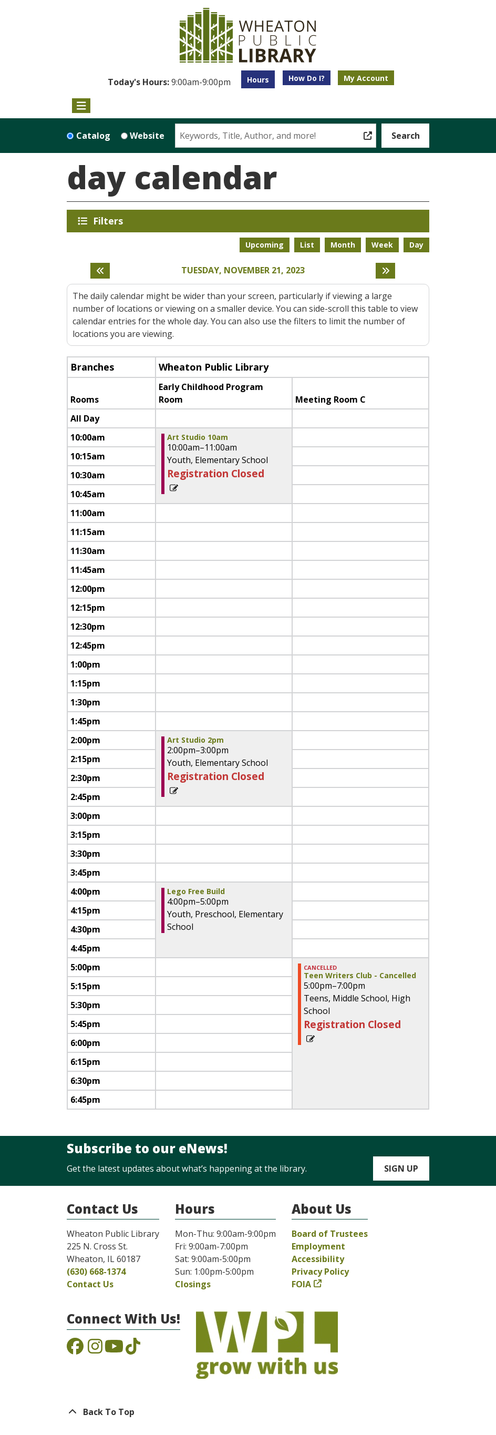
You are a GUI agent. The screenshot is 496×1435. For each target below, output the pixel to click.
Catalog (93, 135)
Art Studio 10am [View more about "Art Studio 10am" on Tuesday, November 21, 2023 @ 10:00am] (197, 437)
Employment (318, 1246)
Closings (193, 1284)
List (307, 245)
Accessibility (318, 1259)
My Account (366, 78)
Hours (258, 80)
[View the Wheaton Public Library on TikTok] (133, 1349)
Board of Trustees (330, 1233)
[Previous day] (100, 271)
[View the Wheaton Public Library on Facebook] (75, 1349)
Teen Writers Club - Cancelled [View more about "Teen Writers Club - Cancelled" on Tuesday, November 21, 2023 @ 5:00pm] (360, 975)
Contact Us (90, 1284)
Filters (110, 220)
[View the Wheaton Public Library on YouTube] (114, 1349)
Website (147, 135)
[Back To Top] (248, 1412)
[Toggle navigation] (81, 105)
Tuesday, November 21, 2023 (243, 270)
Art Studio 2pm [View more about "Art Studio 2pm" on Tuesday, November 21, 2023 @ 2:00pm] (195, 740)
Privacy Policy (320, 1271)
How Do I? (306, 78)
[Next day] (385, 271)
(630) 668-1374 (96, 1271)
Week (382, 245)
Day (416, 245)
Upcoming (264, 245)
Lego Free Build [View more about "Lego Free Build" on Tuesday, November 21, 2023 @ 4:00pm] (196, 891)
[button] (169, 82)
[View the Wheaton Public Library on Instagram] (95, 1349)
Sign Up (401, 1168)
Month (342, 245)
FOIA (301, 1284)
